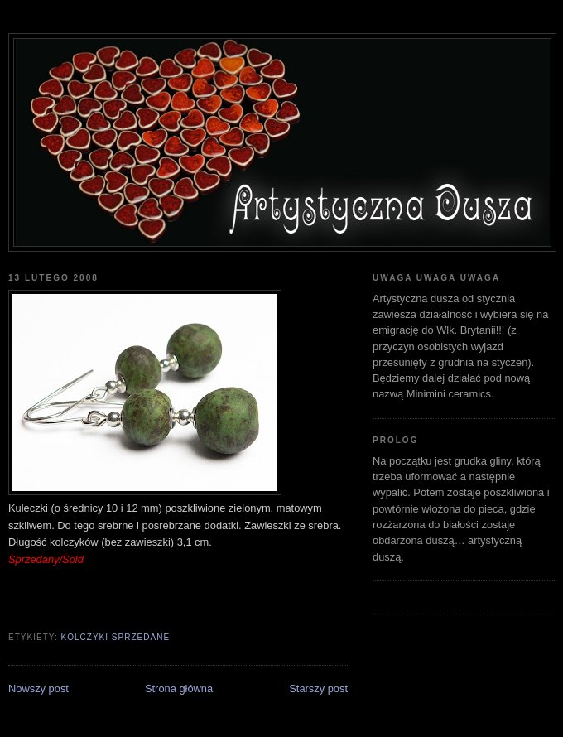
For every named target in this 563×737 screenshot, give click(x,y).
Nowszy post (38, 688)
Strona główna (179, 688)
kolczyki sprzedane (115, 637)
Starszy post (318, 688)
